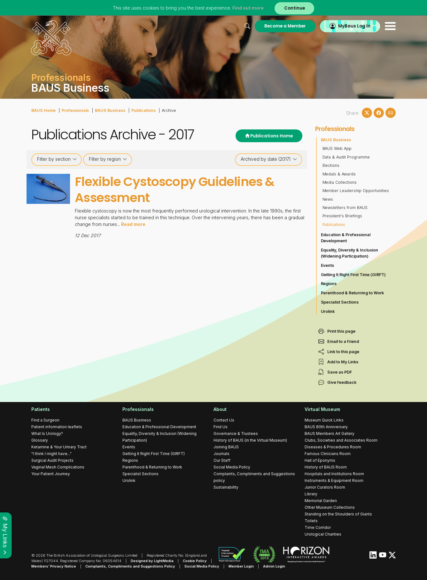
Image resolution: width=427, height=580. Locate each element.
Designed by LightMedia (152, 561)
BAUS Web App (337, 148)
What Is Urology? (47, 433)
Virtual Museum (322, 409)
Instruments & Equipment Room (334, 480)
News (327, 199)
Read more (133, 223)
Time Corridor (318, 527)
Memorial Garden (321, 500)
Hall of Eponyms (320, 460)
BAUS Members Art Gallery (329, 433)
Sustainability (226, 487)
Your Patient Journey (50, 473)
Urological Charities (323, 534)
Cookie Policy (195, 561)
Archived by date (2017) (269, 159)
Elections (331, 165)
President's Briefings (342, 215)
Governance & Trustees (236, 433)
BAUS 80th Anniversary (326, 426)
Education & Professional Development (346, 237)
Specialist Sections (340, 302)
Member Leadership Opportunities (355, 190)
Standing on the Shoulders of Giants (338, 514)
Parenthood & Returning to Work (352, 292)
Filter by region (108, 159)
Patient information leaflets (56, 426)
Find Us (221, 426)
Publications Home (269, 136)
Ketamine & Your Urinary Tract (59, 447)
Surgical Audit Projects (52, 460)
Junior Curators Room (325, 487)
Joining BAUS (226, 447)
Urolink (328, 311)
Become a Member (285, 26)
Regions (329, 283)
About (220, 409)
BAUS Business (110, 110)
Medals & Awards (339, 174)
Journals (221, 453)
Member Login (241, 566)
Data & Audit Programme (346, 157)
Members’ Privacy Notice (53, 566)
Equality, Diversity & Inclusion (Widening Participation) (349, 253)
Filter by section (57, 159)
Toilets (311, 520)
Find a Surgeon (45, 420)
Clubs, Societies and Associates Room (341, 440)
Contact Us (224, 420)
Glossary (39, 440)
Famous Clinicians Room (328, 453)
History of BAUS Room (326, 467)
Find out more (248, 8)
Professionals (75, 110)
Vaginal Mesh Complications (57, 467)
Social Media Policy (232, 467)
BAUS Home (43, 110)
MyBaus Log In (354, 26)
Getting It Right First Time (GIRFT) (353, 274)
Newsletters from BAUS (345, 207)
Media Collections (339, 182)
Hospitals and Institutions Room (334, 473)
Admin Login (274, 566)
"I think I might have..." (51, 453)
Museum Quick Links (324, 420)
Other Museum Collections (330, 507)
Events (327, 265)
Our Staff (222, 460)
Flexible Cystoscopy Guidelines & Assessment (175, 189)
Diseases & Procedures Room (333, 447)
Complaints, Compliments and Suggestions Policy (130, 566)
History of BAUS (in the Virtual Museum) (250, 440)
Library (311, 493)
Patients (40, 409)
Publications (143, 110)
